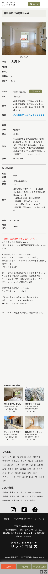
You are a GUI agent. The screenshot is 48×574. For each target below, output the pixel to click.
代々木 (16, 457)
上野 (4, 481)
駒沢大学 (15, 465)
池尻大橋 (6, 465)
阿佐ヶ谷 (33, 477)
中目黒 (23, 461)
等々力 (39, 469)
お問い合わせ (38, 519)
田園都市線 (14, 496)
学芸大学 (6, 461)
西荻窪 (40, 465)
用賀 (23, 465)
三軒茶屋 (39, 461)
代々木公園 (31, 465)
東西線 (40, 496)
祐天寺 (31, 461)
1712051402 (14, 226)
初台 (17, 469)
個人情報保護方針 (22, 519)
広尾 (29, 457)
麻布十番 (31, 469)
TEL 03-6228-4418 (24, 526)
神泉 (4, 473)
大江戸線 (24, 500)
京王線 (33, 496)
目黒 (10, 457)
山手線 (5, 492)
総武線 (31, 492)
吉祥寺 (18, 473)
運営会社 (8, 519)
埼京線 (38, 492)
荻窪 (4, 469)
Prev (2, 37)
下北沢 (10, 473)
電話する (24, 567)
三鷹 (13, 477)
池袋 (35, 473)
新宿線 (33, 500)
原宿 (24, 473)
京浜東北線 (21, 492)
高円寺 (25, 477)
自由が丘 (15, 461)
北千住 (41, 477)
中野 (19, 477)
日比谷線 (15, 500)
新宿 (29, 473)
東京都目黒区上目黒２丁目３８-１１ (29, 115)
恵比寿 (23, 457)
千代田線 (6, 500)
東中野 (10, 469)
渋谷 (4, 457)
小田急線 (24, 496)
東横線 (5, 496)
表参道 (23, 469)
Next (46, 37)
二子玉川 (6, 477)
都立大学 (36, 457)
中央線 (12, 492)
